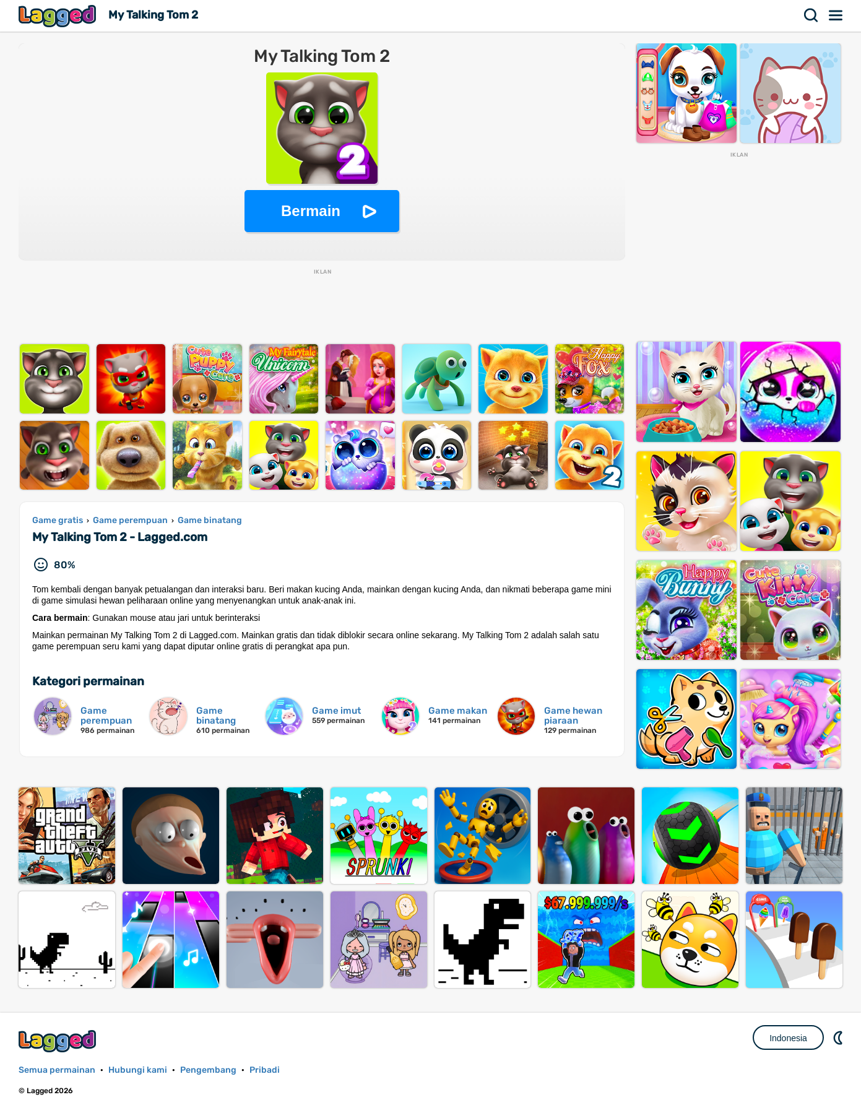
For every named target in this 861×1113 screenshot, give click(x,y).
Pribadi (264, 1070)
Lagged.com (59, 1041)
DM (839, 1037)
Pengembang (208, 1070)
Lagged (59, 16)
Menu (836, 15)
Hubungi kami (137, 1070)
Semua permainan (57, 1070)
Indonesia (788, 1038)
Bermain (310, 210)
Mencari (811, 15)
